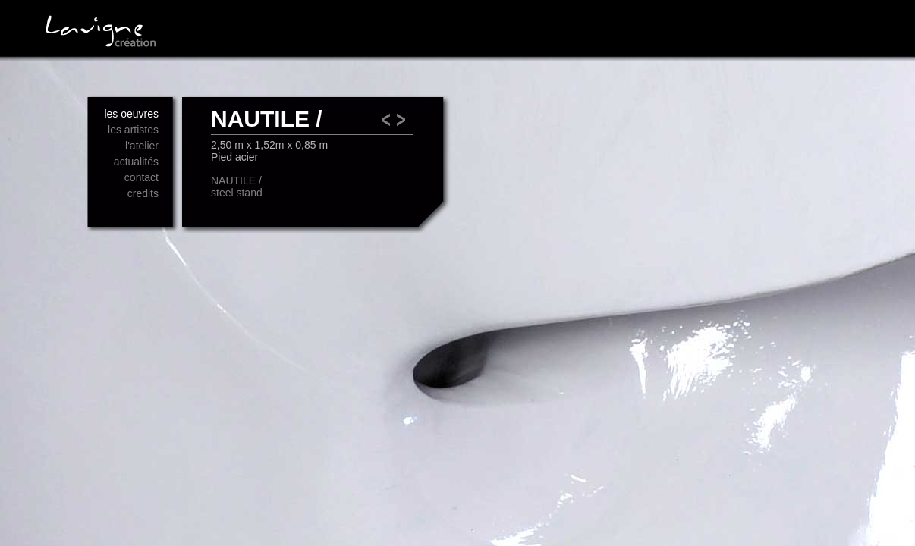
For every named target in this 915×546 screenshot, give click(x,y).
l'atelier (142, 146)
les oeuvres (131, 114)
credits (143, 193)
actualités (136, 161)
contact (141, 177)
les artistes (133, 130)
